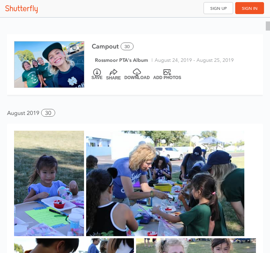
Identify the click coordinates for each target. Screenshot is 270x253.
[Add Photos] (167, 74)
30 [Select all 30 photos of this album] (127, 46)
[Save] (97, 74)
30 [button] (48, 113)
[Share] (113, 74)
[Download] (137, 74)
